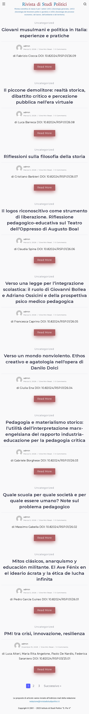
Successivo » (52, 686)
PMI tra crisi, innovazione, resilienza (44, 633)
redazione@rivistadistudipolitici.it (44, 701)
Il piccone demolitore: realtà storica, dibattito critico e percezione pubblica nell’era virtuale (44, 96)
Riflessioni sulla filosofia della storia (44, 156)
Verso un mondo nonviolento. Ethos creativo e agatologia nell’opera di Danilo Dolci (44, 361)
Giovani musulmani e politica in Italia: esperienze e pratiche (44, 32)
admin (27, 46)
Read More (44, 66)
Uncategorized (44, 22)
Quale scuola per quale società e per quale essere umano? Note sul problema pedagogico (44, 500)
